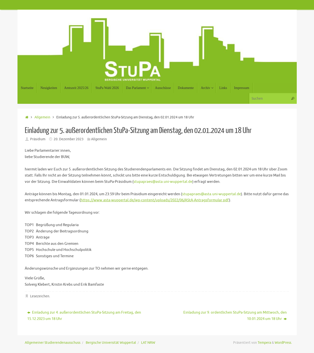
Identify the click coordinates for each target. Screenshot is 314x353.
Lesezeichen (39, 296)
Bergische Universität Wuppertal (111, 343)
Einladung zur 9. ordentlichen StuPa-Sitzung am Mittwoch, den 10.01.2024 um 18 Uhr (235, 315)
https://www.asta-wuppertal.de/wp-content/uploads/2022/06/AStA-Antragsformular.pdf (155, 200)
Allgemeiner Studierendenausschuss (52, 343)
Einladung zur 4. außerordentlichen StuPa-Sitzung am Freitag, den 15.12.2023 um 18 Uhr (84, 315)
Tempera (264, 343)
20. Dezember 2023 (69, 139)
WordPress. (283, 343)
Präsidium (37, 139)
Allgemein (42, 117)
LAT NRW (148, 343)
